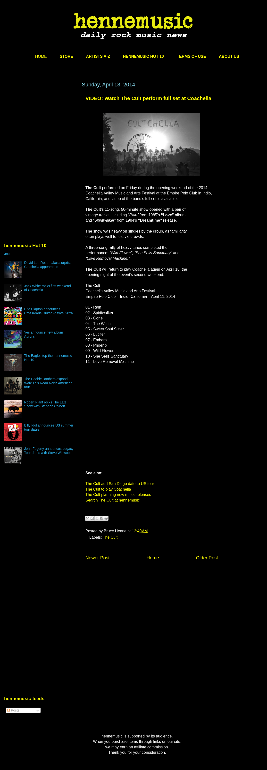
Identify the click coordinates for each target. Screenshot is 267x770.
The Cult (110, 537)
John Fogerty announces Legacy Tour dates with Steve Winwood (49, 451)
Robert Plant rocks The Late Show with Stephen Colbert (45, 404)
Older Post (207, 557)
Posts (13, 710)
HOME (41, 56)
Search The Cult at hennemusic (112, 500)
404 (7, 254)
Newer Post (97, 557)
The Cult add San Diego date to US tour (119, 484)
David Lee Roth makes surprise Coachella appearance (48, 265)
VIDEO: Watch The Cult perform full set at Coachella (148, 98)
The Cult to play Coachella (108, 489)
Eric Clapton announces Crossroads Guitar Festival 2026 (48, 311)
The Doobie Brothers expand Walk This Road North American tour (48, 383)
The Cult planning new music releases (118, 495)
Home (153, 557)
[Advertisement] (40, 128)
